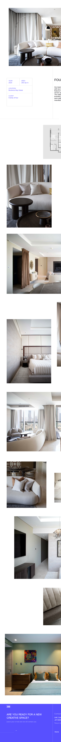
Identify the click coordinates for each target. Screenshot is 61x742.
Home (57, 732)
